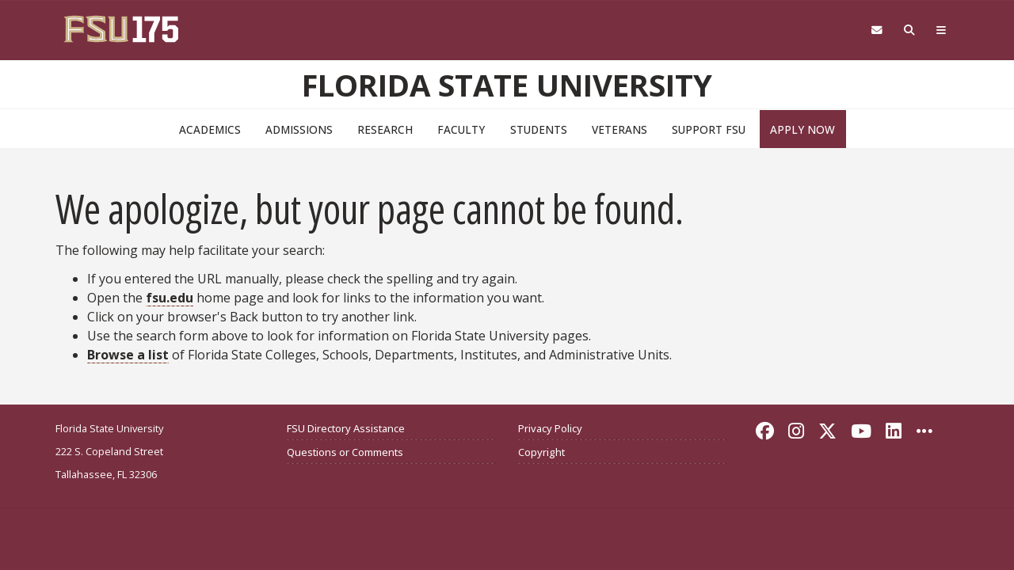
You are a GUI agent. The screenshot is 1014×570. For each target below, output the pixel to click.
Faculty (461, 129)
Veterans (619, 129)
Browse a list (128, 354)
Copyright (541, 452)
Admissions (299, 129)
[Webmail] (876, 30)
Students (538, 129)
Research (385, 129)
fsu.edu (169, 297)
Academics (210, 129)
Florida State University (507, 84)
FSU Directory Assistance (346, 428)
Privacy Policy (550, 428)
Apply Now (802, 129)
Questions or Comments (345, 452)
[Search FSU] (910, 30)
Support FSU (708, 129)
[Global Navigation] (941, 30)
